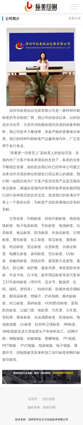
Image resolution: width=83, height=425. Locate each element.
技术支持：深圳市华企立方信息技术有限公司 (41, 419)
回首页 (32, 399)
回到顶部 (48, 399)
